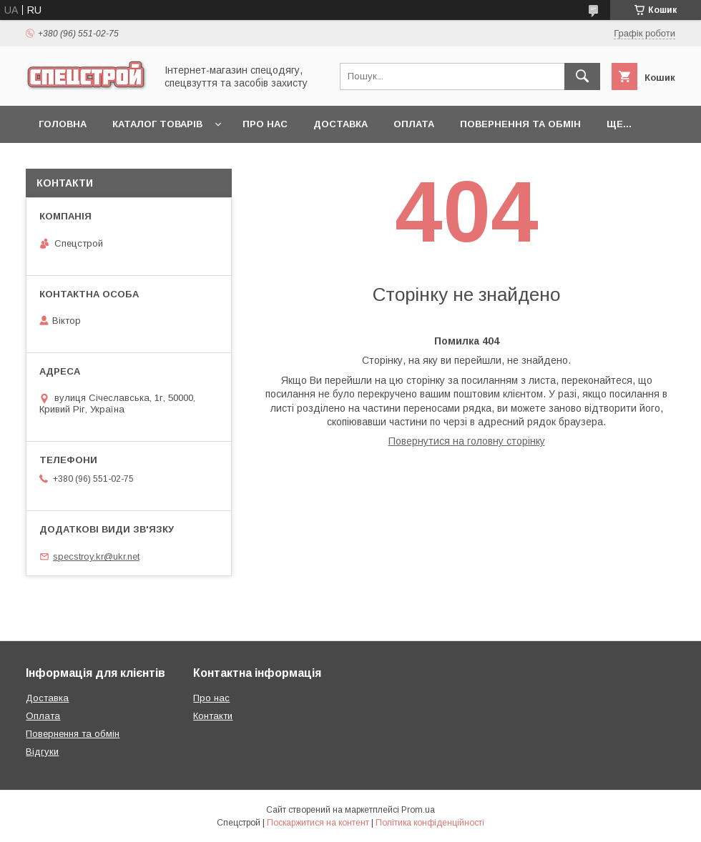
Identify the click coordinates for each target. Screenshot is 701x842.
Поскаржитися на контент (318, 823)
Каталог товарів (157, 124)
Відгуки (42, 751)
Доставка (340, 124)
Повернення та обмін (520, 124)
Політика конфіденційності (430, 823)
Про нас (265, 124)
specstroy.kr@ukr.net (96, 556)
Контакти (212, 715)
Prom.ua (418, 810)
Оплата (413, 124)
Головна (63, 124)
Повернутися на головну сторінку (466, 441)
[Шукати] (582, 76)
